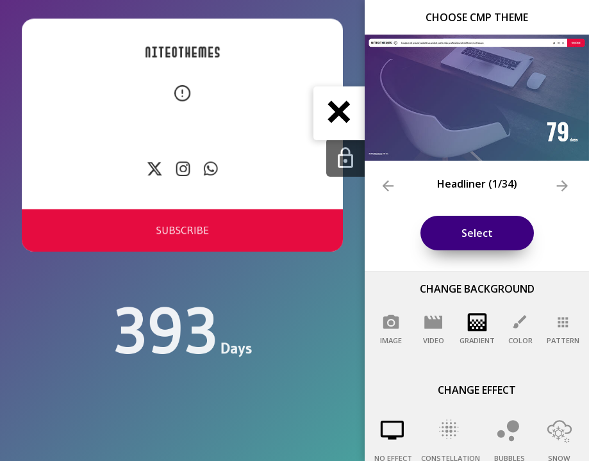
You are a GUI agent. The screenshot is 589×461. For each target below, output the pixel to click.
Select (477, 233)
